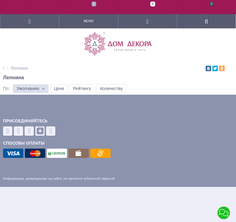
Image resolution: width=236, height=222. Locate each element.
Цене (59, 88)
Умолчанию (28, 88)
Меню (88, 21)
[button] (224, 213)
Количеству (111, 88)
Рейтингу (82, 88)
